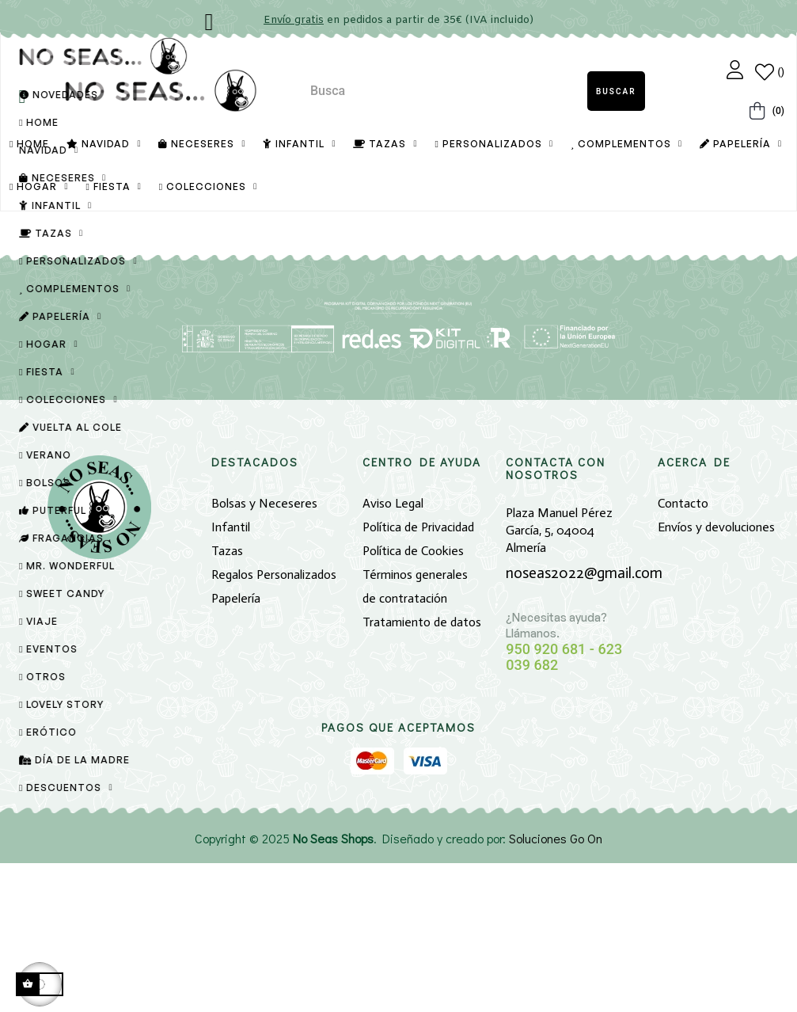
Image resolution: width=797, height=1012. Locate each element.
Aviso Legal (392, 652)
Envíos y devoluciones (716, 676)
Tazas (227, 700)
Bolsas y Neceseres (264, 652)
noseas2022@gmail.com (584, 722)
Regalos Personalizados (273, 724)
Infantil (230, 676)
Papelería (235, 747)
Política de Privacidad (418, 676)
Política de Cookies (413, 700)
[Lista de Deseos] (769, 72)
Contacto (683, 652)
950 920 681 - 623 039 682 (564, 806)
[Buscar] (399, 333)
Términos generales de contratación (415, 736)
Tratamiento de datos (421, 771)
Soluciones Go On (555, 987)
